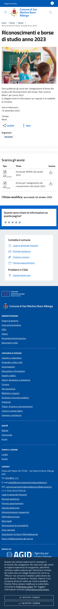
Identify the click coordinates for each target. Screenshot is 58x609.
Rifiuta (29, 597)
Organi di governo (10, 320)
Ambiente (6, 402)
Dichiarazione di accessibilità (15, 525)
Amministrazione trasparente (15, 512)
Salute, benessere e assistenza (16, 380)
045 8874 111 (12, 478)
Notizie (20, 22)
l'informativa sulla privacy (37, 589)
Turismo (5, 384)
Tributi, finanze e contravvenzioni (17, 406)
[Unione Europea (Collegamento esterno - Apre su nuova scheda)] (29, 294)
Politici (5, 334)
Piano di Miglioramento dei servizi (17, 538)
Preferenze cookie (24, 586)
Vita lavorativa (8, 388)
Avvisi (4, 439)
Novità (12, 22)
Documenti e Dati (10, 342)
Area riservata (8, 529)
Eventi (5, 458)
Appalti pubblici (9, 375)
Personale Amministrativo (14, 338)
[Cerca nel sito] (50, 12)
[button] (10, 3)
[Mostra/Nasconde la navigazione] (5, 12)
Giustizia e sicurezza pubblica (15, 397)
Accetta (29, 603)
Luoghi (5, 454)
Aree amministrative (11, 325)
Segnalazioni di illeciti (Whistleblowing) (20, 534)
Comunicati (7, 434)
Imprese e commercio (11, 415)
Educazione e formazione (13, 371)
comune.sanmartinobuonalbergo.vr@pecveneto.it (29, 486)
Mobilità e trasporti (10, 393)
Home (4, 22)
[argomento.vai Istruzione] (8, 136)
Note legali (7, 521)
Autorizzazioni (8, 366)
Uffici (4, 329)
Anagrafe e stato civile (12, 362)
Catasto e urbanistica (11, 358)
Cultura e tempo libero (12, 410)
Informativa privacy (11, 516)
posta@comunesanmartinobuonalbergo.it (27, 482)
